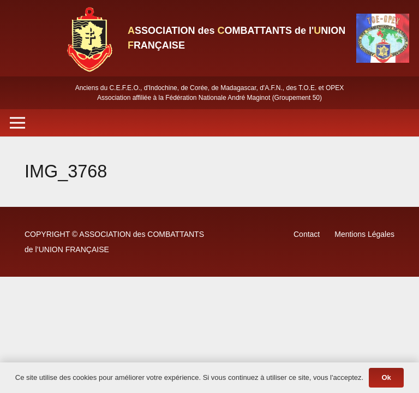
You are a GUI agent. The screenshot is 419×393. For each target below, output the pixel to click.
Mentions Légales (364, 234)
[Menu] (17, 122)
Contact (307, 234)
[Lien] (89, 38)
